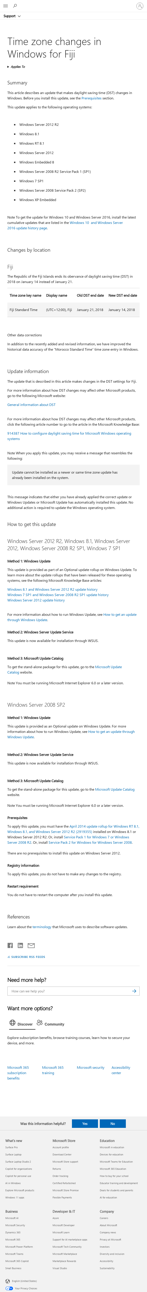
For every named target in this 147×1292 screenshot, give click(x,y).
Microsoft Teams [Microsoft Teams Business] (14, 1254)
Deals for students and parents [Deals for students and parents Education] (116, 1190)
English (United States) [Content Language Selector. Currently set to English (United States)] (24, 1280)
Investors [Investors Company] (105, 1246)
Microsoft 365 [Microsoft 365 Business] (12, 1239)
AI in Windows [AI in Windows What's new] (13, 1183)
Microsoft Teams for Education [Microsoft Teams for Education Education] (116, 1161)
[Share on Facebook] (10, 944)
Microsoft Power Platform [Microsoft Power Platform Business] (19, 1246)
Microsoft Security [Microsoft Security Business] (15, 1225)
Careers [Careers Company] (104, 1218)
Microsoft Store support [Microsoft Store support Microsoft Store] (65, 1161)
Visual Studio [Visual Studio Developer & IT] (60, 1268)
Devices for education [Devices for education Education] (111, 1154)
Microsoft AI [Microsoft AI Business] (11, 1218)
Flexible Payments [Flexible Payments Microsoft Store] (62, 1197)
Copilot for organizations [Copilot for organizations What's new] (18, 1168)
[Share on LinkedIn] (19, 944)
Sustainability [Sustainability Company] (107, 1268)
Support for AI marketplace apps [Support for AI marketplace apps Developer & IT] (70, 1239)
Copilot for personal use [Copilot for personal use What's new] (18, 1176)
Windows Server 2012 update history (36, 600)
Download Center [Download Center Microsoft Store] (62, 1154)
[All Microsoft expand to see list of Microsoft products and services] (5, 6)
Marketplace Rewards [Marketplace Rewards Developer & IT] (64, 1261)
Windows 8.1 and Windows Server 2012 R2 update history (52, 589)
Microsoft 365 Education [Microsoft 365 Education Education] (113, 1168)
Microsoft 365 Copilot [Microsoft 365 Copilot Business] (17, 1261)
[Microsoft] (73, 3)
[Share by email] (29, 944)
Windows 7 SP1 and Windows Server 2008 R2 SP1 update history (58, 594)
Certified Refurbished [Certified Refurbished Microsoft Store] (64, 1183)
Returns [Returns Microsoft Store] (57, 1168)
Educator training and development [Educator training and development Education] (119, 1183)
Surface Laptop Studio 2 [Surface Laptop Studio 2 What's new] (18, 1161)
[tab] (22, 1024)
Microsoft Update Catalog (115, 789)
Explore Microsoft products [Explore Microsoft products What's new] (19, 1190)
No (112, 1123)
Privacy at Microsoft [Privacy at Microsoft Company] (110, 1239)
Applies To (18, 66)
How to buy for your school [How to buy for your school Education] (114, 1176)
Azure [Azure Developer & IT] (56, 1218)
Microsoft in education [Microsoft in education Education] (112, 1147)
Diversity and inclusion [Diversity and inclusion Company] (112, 1254)
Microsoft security (90, 1067)
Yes (84, 1123)
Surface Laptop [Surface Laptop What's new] (13, 1154)
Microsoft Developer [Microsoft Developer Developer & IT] (64, 1225)
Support (10, 16)
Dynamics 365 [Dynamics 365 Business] (12, 1232)
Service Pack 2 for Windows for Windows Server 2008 (90, 842)
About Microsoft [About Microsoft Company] (108, 1225)
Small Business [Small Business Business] (13, 1268)
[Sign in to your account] (140, 6)
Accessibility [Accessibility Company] (106, 1261)
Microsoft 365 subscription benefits (18, 1072)
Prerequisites (92, 98)
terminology (42, 926)
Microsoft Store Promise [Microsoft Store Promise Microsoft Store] (66, 1190)
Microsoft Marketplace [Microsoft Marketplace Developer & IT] (65, 1254)
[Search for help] (15, 5)
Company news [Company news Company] (108, 1232)
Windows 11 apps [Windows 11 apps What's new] (14, 1197)
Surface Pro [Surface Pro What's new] (11, 1147)
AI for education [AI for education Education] (108, 1197)
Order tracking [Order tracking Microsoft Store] (60, 1176)
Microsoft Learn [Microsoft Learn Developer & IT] (61, 1232)
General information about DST (31, 404)
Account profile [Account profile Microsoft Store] (61, 1147)
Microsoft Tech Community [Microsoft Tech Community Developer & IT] (67, 1246)
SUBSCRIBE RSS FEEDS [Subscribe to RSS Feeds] (28, 957)
